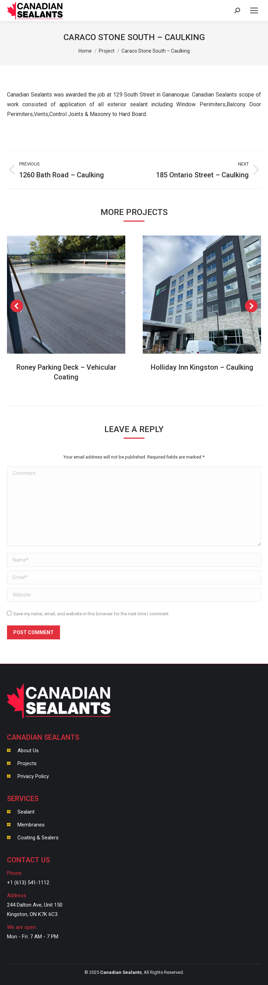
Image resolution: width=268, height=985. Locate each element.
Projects (27, 763)
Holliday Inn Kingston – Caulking (202, 367)
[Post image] (66, 295)
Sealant (26, 812)
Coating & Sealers (38, 837)
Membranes (31, 825)
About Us (28, 750)
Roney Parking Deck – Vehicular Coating (66, 372)
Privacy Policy (33, 776)
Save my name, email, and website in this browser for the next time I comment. (91, 613)
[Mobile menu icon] (254, 10)
